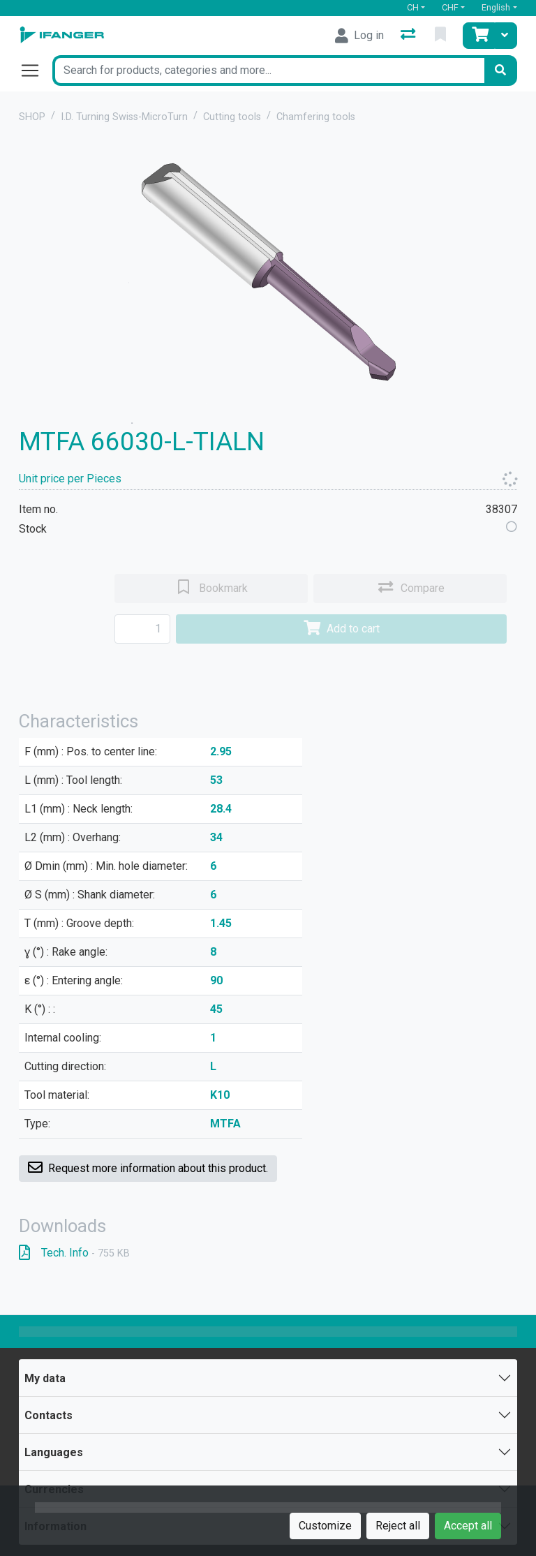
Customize (325, 1525)
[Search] (500, 70)
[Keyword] (268, 70)
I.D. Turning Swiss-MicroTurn (124, 117)
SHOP (32, 117)
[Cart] (479, 35)
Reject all (397, 1525)
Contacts (48, 1415)
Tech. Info (74, 1252)
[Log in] (359, 36)
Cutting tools (232, 117)
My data (45, 1378)
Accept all (468, 1525)
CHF (450, 7)
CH (413, 7)
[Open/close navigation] (35, 70)
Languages (53, 1452)
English (496, 7)
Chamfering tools (315, 117)
